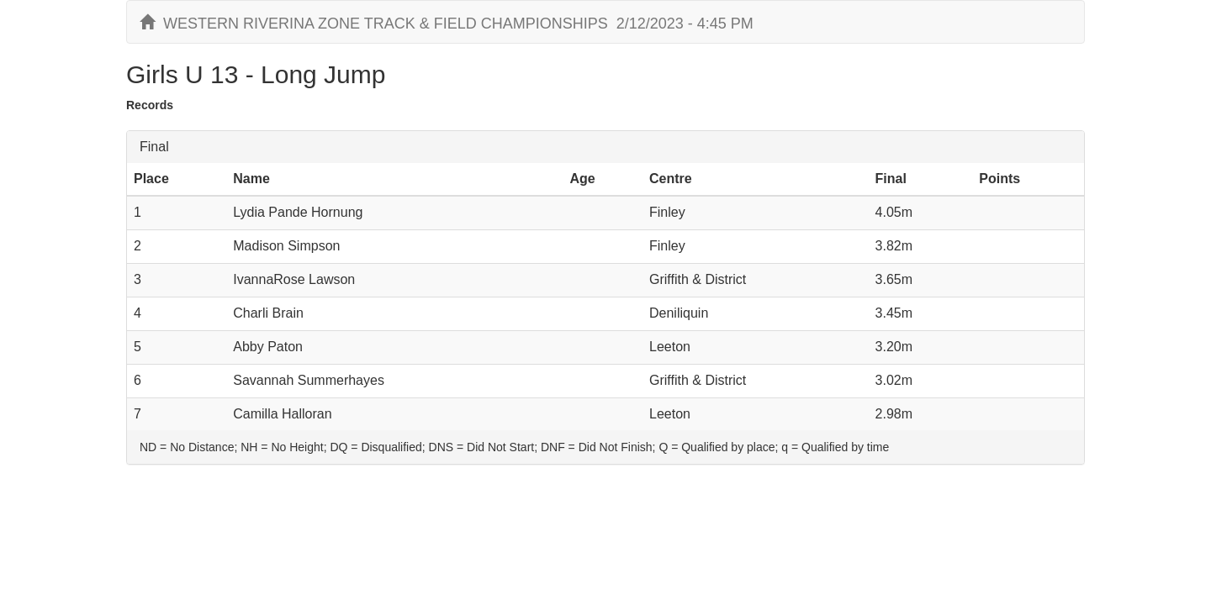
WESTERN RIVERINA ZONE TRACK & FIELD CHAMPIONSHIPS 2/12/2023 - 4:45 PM (447, 23)
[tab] (605, 147)
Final (154, 146)
